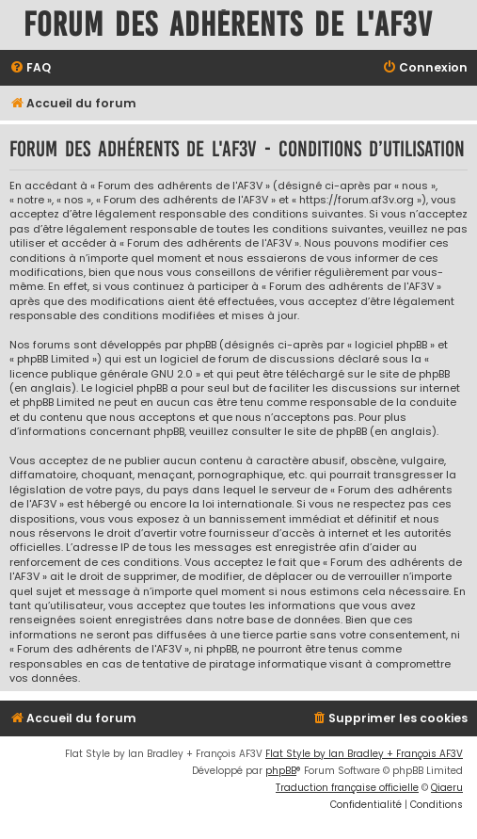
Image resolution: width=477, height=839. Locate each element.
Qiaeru (447, 788)
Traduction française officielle (347, 788)
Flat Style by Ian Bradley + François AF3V (364, 754)
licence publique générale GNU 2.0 (101, 374)
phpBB (280, 771)
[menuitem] (30, 68)
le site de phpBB (408, 374)
